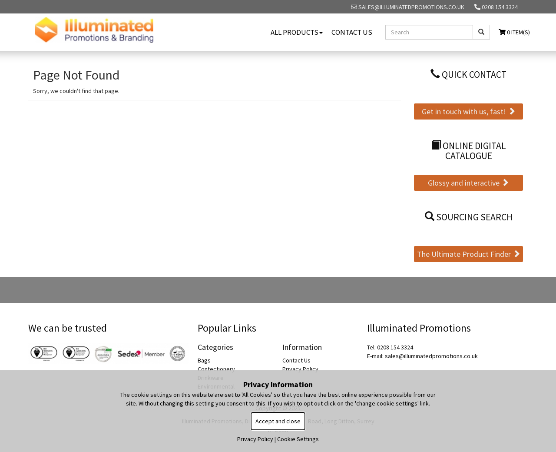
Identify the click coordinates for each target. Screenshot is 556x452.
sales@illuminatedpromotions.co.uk (407, 7)
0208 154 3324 (496, 7)
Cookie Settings (298, 439)
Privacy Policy (300, 369)
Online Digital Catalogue (468, 151)
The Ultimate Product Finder (468, 254)
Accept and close (278, 421)
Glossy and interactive (468, 183)
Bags (204, 360)
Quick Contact (468, 74)
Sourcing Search (469, 217)
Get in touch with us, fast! (469, 111)
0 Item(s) (514, 32)
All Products (297, 32)
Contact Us (351, 32)
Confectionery (216, 369)
